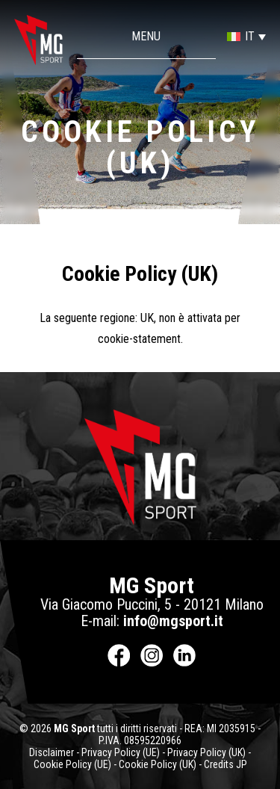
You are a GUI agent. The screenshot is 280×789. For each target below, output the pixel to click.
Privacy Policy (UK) (206, 752)
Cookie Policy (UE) (72, 764)
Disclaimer (51, 752)
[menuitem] (241, 36)
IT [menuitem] (250, 36)
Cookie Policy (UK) (157, 764)
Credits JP (225, 764)
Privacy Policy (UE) (120, 752)
